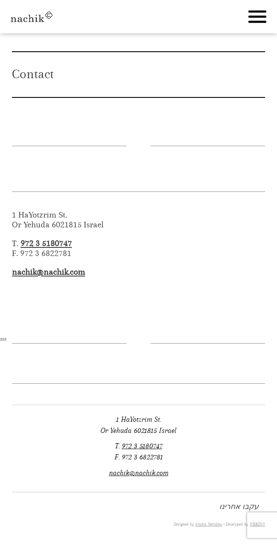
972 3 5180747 (46, 243)
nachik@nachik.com (48, 272)
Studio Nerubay (208, 524)
